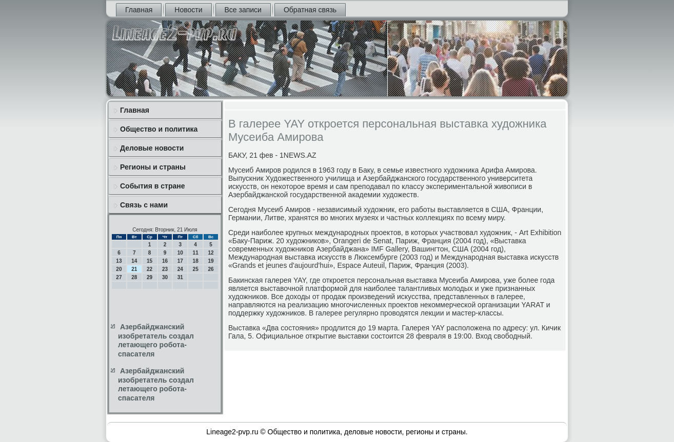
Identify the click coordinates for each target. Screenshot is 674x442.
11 (196, 253)
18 (196, 261)
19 (210, 261)
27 (119, 277)
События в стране (152, 186)
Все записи (243, 10)
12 (210, 253)
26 (210, 269)
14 (134, 261)
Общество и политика (158, 129)
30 (165, 277)
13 (119, 261)
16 (165, 261)
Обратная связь (310, 10)
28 (134, 277)
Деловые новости (152, 148)
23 (165, 269)
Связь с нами (144, 205)
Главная (138, 10)
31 (180, 277)
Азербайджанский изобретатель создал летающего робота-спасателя (156, 340)
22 (149, 269)
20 (119, 269)
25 (196, 269)
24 (180, 269)
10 (180, 253)
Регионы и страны (153, 167)
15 (149, 261)
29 (149, 277)
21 (134, 269)
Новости (188, 10)
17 (180, 261)
